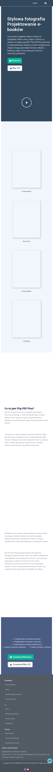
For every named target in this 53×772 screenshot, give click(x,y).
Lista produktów (10, 685)
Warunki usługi (10, 718)
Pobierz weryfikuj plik (12, 738)
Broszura (26, 241)
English (35, 3)
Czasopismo (26, 191)
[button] (45, 3)
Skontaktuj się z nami (12, 743)
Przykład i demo (10, 699)
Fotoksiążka (26, 291)
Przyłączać (9, 723)
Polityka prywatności (12, 714)
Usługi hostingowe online (13, 694)
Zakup (7, 689)
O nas (7, 709)
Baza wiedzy (9, 733)
